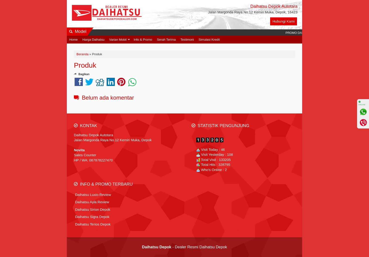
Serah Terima (166, 39)
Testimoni (187, 39)
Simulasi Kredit (209, 39)
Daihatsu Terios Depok (93, 224)
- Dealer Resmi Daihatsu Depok (184, 247)
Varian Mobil (118, 39)
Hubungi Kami (284, 21)
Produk (85, 65)
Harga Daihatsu (93, 39)
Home (73, 39)
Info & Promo (143, 39)
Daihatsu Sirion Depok (92, 209)
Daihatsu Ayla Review (92, 202)
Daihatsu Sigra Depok (92, 217)
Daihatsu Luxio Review (93, 195)
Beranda (82, 54)
